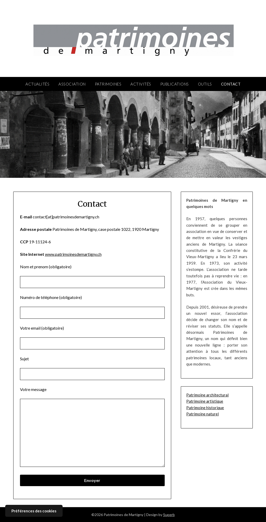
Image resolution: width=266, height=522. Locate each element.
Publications (174, 84)
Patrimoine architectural (207, 395)
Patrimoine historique (205, 407)
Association (72, 84)
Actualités (37, 84)
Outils (205, 84)
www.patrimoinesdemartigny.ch (73, 254)
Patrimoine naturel (202, 414)
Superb (169, 514)
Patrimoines (108, 84)
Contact (231, 84)
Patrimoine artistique (204, 401)
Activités (140, 84)
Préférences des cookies (33, 510)
